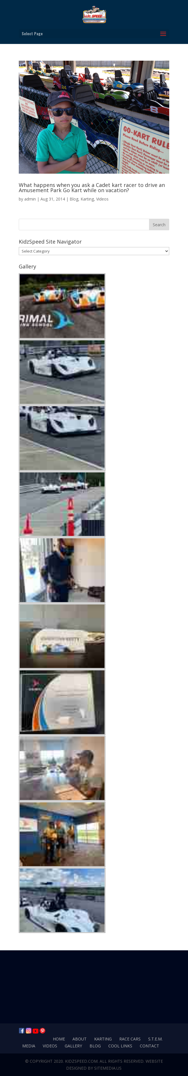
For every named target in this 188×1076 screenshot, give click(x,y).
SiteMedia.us (108, 1068)
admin (30, 199)
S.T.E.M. (155, 1039)
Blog (74, 199)
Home (59, 1039)
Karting (87, 199)
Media (28, 1046)
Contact (149, 1046)
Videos (102, 199)
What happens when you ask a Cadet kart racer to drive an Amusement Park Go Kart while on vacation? (92, 187)
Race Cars (130, 1039)
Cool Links (120, 1046)
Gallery (73, 1046)
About (79, 1039)
